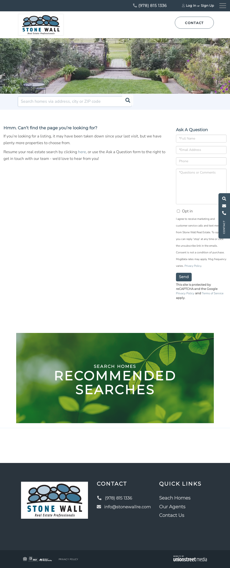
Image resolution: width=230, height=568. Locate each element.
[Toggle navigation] (222, 5)
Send (184, 277)
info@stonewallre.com (124, 506)
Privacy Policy (193, 266)
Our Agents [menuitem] (174, 506)
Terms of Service (213, 293)
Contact (194, 23)
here (82, 152)
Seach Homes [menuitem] (176, 498)
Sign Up (207, 5)
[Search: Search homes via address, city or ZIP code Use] (75, 101)
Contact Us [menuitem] (173, 515)
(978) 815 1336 (150, 5)
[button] (126, 101)
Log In (191, 5)
